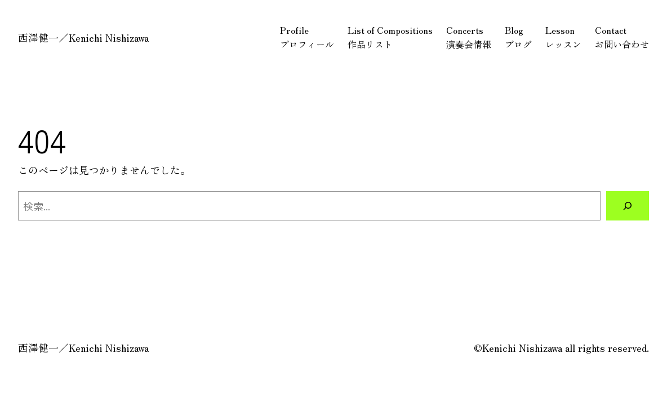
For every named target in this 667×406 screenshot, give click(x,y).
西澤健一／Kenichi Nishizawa (83, 37)
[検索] (627, 205)
